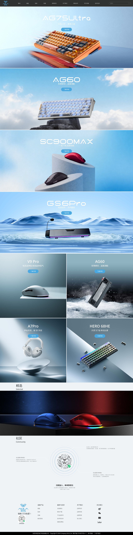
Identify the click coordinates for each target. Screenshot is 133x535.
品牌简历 (79, 508)
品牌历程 (79, 512)
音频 (39, 515)
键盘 (39, 508)
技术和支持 (60, 518)
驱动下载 (59, 512)
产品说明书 (60, 515)
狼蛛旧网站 (60, 522)
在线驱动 (59, 508)
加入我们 (79, 518)
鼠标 (39, 512)
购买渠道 (40, 518)
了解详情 (66, 29)
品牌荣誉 (79, 515)
